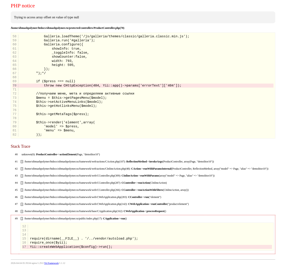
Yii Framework (51, 263)
